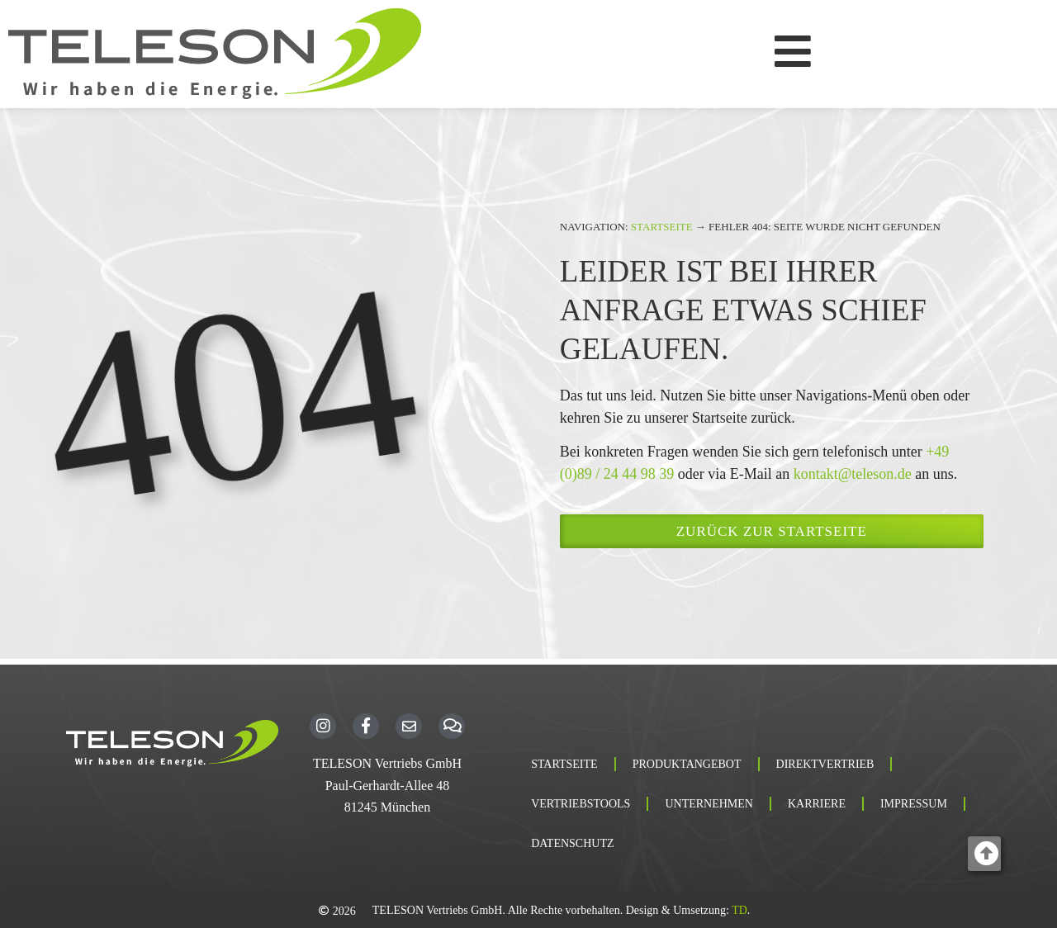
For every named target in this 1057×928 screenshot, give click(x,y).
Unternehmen (709, 804)
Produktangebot (687, 764)
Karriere (817, 804)
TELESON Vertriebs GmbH (387, 763)
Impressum (913, 804)
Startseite (662, 226)
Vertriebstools (580, 804)
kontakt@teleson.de (853, 474)
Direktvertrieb (825, 764)
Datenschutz (572, 843)
